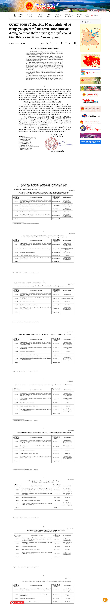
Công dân (49, 15)
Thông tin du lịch (80, 15)
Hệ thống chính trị (30, 15)
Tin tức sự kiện (41, 15)
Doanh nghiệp (58, 15)
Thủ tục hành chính (68, 15)
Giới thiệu (21, 15)
